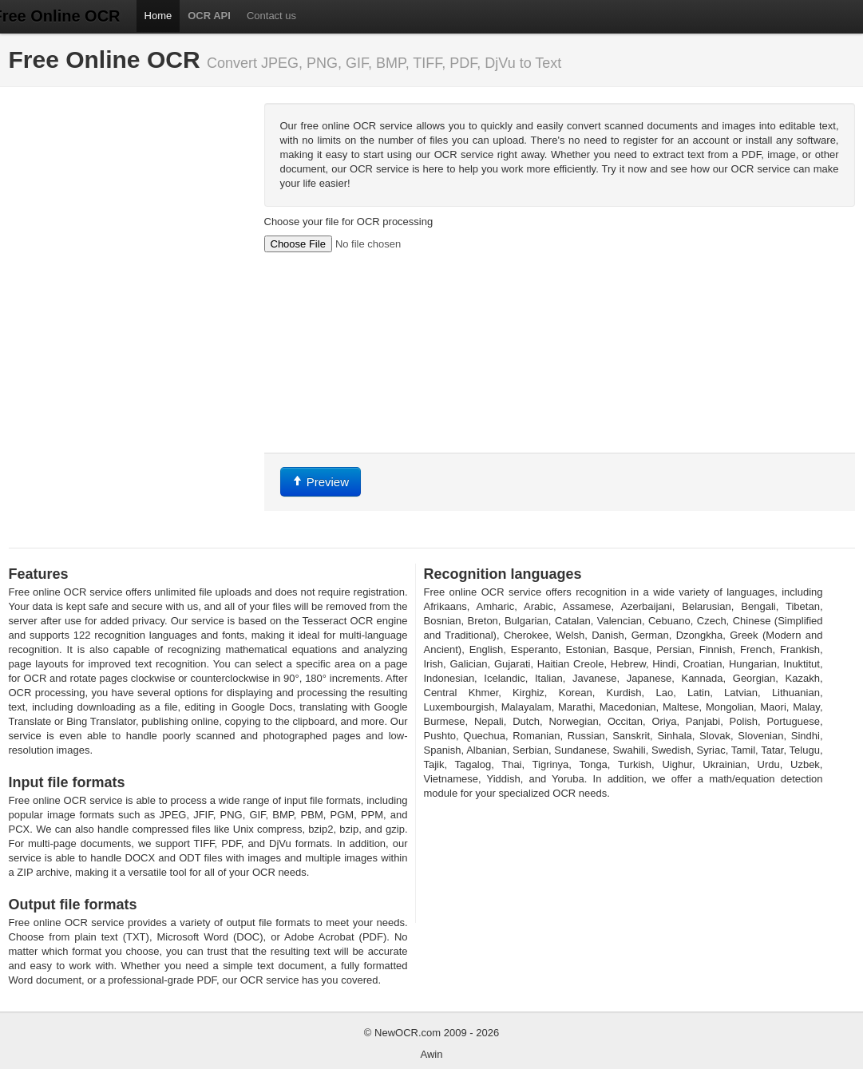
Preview (321, 482)
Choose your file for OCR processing (348, 222)
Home (158, 16)
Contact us (271, 16)
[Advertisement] (128, 203)
